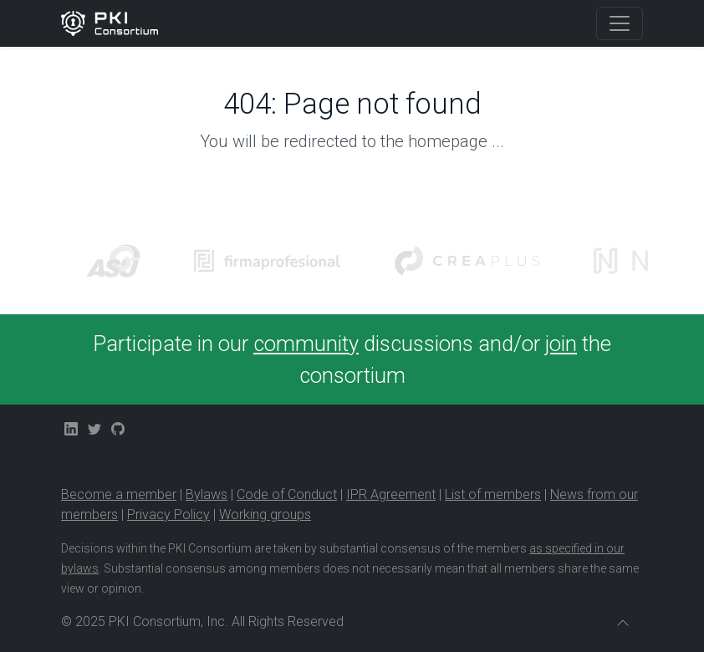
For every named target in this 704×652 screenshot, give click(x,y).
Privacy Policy (168, 514)
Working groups (265, 514)
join (561, 343)
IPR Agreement (391, 494)
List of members (493, 494)
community (306, 343)
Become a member (118, 494)
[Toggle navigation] (619, 23)
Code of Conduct (287, 494)
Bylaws (206, 494)
